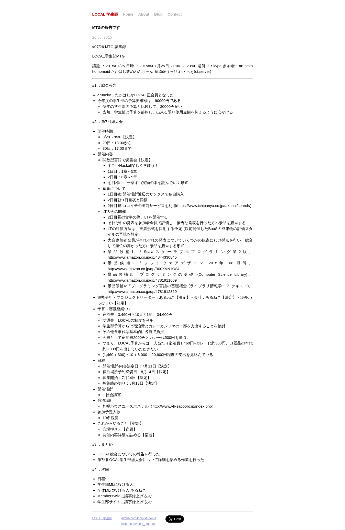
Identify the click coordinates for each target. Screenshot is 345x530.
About (143, 14)
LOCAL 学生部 (105, 14)
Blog (158, 14)
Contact (175, 14)
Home (128, 14)
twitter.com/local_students (139, 524)
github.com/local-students (138, 518)
